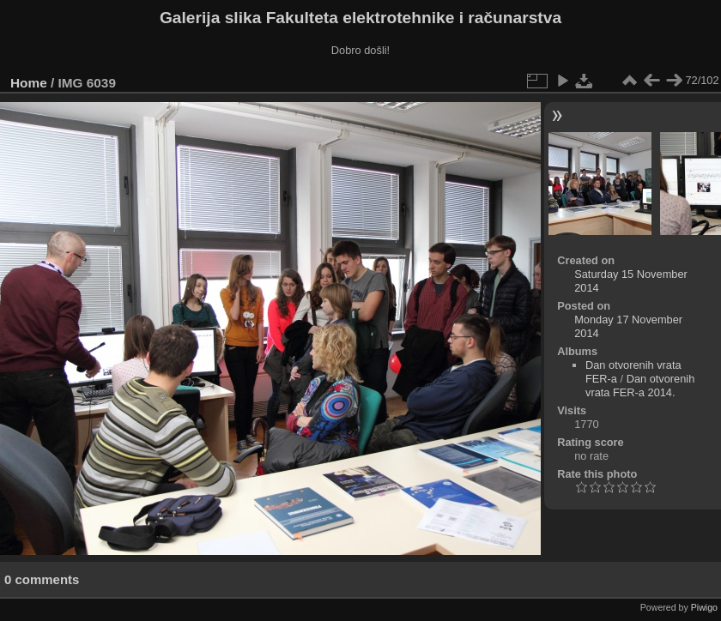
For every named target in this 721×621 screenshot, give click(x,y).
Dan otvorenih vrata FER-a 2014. (639, 385)
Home (28, 82)
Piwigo (704, 607)
